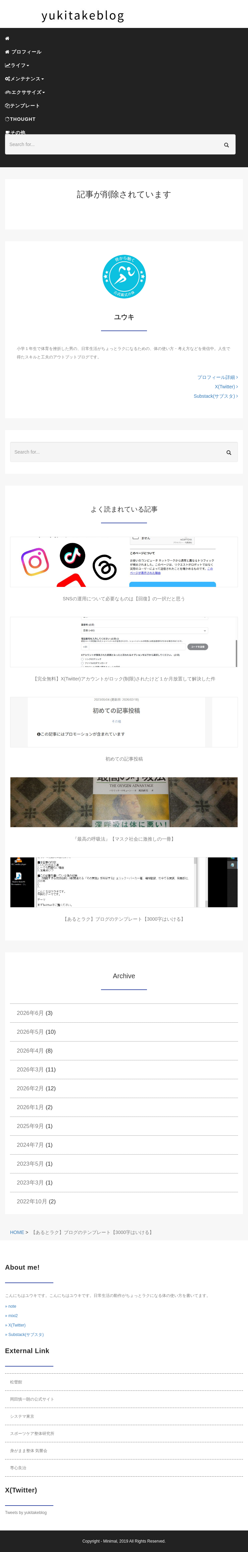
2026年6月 (30, 1013)
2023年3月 (30, 1182)
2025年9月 (30, 1126)
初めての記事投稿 (124, 759)
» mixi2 (11, 1315)
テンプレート (22, 105)
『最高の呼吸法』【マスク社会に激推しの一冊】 (124, 839)
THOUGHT (20, 119)
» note (10, 1306)
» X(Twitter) (15, 1325)
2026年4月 (30, 1051)
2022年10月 (32, 1201)
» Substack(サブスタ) (24, 1334)
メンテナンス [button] (24, 78)
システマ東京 (22, 1416)
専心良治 (18, 1468)
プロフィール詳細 (217, 377)
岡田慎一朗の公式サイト (32, 1399)
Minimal (110, 1541)
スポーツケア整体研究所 (32, 1433)
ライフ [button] (17, 65)
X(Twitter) (226, 386)
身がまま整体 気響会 (28, 1450)
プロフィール (23, 52)
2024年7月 (30, 1145)
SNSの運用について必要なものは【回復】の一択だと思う (124, 598)
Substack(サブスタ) (216, 396)
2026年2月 (30, 1088)
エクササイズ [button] (25, 92)
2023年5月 (30, 1164)
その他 (15, 132)
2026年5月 (30, 1032)
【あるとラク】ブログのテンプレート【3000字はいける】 (124, 919)
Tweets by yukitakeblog (26, 1512)
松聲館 (16, 1382)
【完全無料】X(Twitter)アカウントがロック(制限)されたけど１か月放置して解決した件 (124, 678)
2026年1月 (30, 1107)
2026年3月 (30, 1069)
